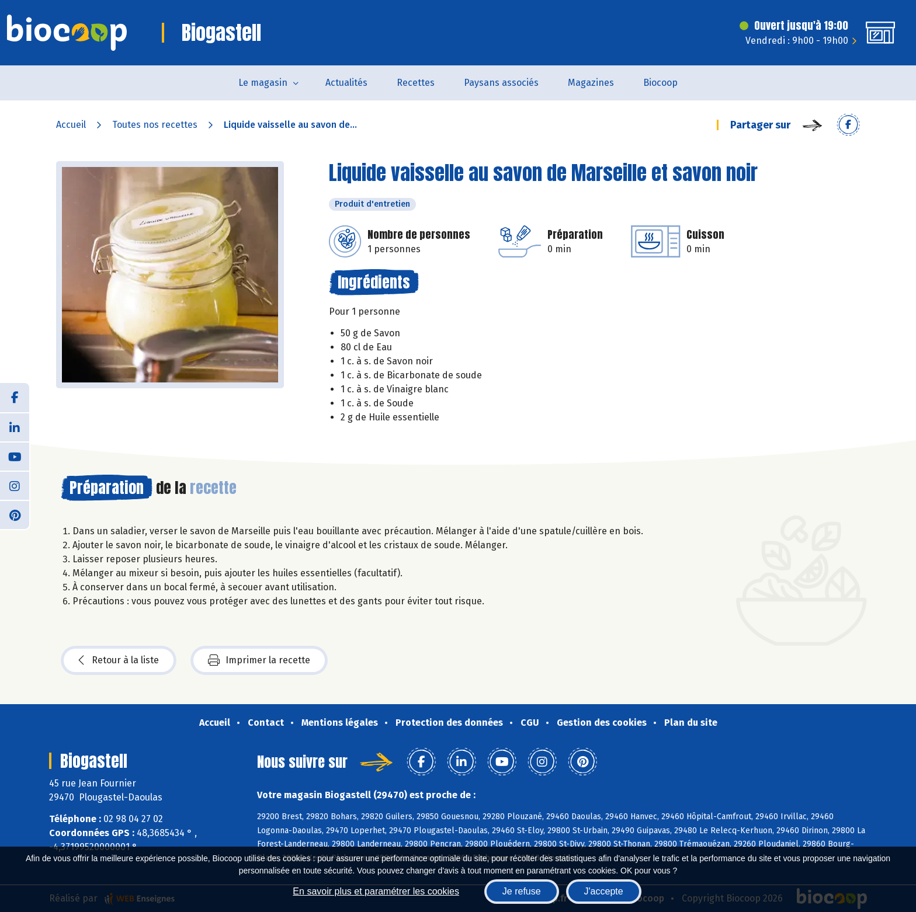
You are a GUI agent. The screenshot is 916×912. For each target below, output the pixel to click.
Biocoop (660, 82)
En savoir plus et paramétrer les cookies (376, 891)
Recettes (416, 82)
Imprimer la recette (259, 660)
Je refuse (521, 891)
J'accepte (603, 891)
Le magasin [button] (262, 82)
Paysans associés (501, 82)
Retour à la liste (118, 660)
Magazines (591, 82)
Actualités (346, 82)
